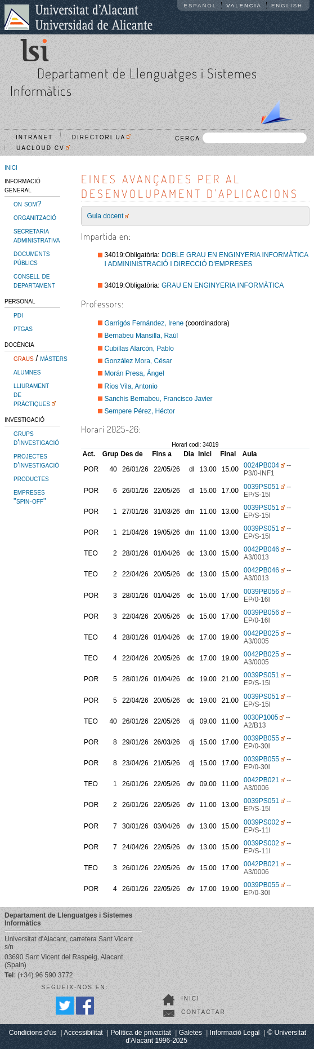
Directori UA (101, 137)
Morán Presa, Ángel (134, 373)
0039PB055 (261, 738)
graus (24, 358)
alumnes (27, 371)
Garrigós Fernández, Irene (144, 323)
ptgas (23, 328)
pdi (18, 314)
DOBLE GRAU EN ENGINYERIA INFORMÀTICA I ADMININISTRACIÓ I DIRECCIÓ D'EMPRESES (206, 259)
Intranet (34, 137)
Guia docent (105, 216)
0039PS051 (261, 487)
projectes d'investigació (36, 460)
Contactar (203, 1012)
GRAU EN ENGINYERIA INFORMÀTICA (223, 285)
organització (35, 217)
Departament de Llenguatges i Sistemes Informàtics (133, 81)
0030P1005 (261, 717)
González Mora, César (138, 361)
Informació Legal (235, 1033)
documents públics (32, 258)
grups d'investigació (36, 438)
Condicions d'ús (32, 1033)
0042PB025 (261, 633)
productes (31, 478)
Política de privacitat (140, 1033)
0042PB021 (261, 780)
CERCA (241, 138)
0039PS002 (261, 822)
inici (11, 166)
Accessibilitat (83, 1033)
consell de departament (34, 280)
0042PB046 (261, 549)
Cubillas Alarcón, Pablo (139, 348)
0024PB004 (261, 465)
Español (200, 5)
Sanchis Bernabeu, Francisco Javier (159, 399)
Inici (190, 998)
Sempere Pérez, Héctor (140, 411)
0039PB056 (261, 592)
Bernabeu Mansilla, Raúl (141, 336)
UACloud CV (43, 148)
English (287, 5)
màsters (53, 358)
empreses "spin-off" (30, 496)
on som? (27, 203)
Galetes (190, 1033)
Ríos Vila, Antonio (131, 386)
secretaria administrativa (37, 235)
